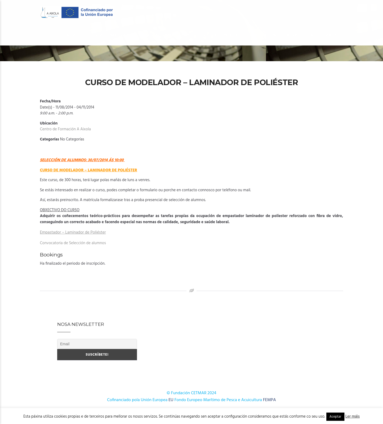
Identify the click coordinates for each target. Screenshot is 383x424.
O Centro (67, 35)
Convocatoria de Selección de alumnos (73, 243)
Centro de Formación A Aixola (65, 129)
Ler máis (352, 416)
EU (171, 400)
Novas (293, 35)
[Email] (97, 344)
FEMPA (269, 400)
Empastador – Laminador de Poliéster (73, 232)
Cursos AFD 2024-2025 (220, 35)
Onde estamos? (323, 35)
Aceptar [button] (335, 416)
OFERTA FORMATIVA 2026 (112, 35)
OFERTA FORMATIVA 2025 (166, 35)
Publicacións (264, 35)
